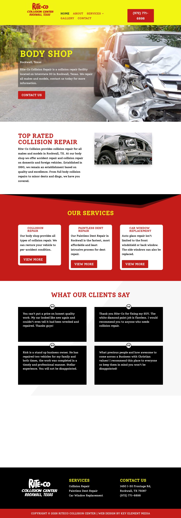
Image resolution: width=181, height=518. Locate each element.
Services (94, 13)
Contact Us (32, 95)
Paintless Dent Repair (83, 490)
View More (33, 259)
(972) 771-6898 (140, 15)
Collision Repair (79, 486)
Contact (84, 18)
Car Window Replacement (86, 495)
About (78, 13)
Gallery (67, 18)
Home (65, 13)
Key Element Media (135, 513)
